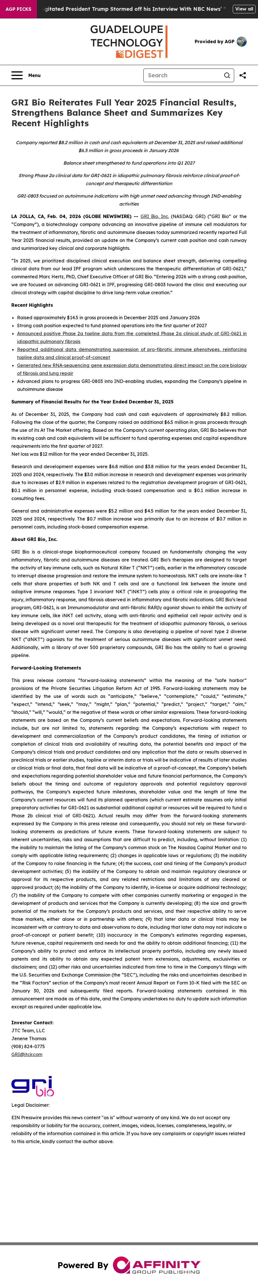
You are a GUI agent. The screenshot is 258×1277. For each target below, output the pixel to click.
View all (244, 9)
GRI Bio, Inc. (154, 216)
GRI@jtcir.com (26, 1054)
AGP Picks (18, 9)
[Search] (182, 75)
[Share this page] (243, 75)
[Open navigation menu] (26, 75)
